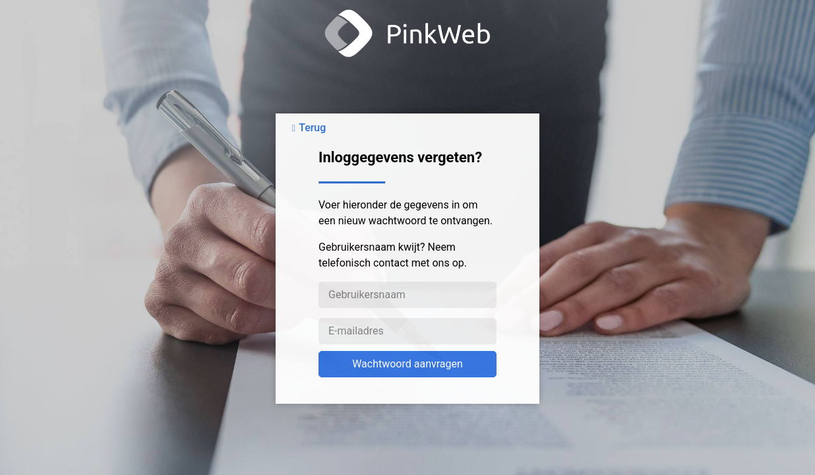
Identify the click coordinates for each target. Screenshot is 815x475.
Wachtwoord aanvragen (407, 364)
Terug (312, 127)
